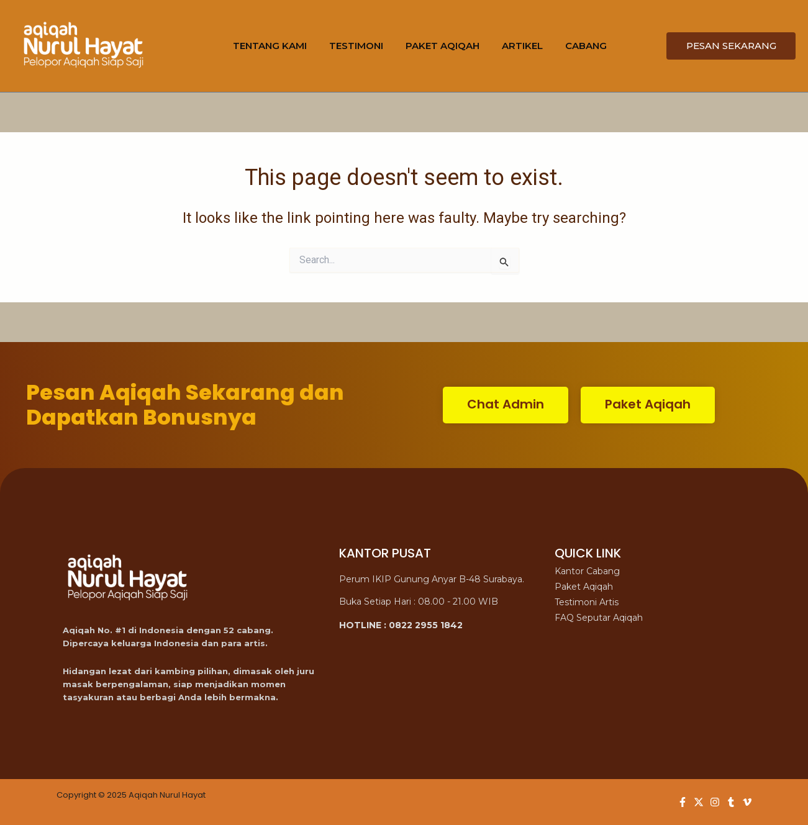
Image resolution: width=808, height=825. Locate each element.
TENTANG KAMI (270, 46)
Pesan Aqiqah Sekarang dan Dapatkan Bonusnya (185, 404)
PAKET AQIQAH (442, 46)
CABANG (586, 46)
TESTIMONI (356, 46)
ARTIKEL (522, 46)
